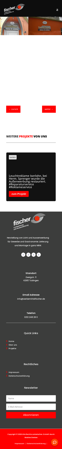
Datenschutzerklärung (19, 376)
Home (11, 341)
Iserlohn (13, 157)
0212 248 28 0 (31, 317)
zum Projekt (18, 194)
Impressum (14, 372)
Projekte (12, 348)
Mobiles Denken (31, 437)
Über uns (13, 345)
